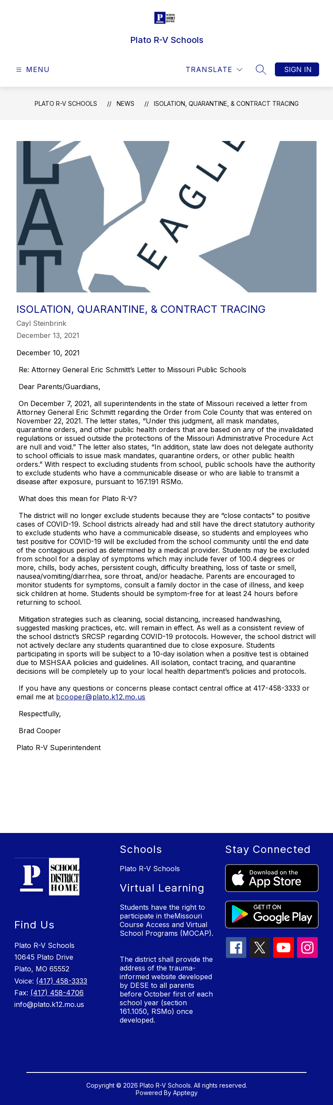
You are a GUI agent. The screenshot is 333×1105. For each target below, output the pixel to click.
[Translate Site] (214, 69)
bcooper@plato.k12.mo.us (100, 696)
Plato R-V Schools (66, 103)
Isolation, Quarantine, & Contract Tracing (226, 103)
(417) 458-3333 (61, 981)
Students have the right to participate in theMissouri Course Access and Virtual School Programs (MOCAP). (166, 920)
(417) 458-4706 (57, 992)
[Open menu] (32, 69)
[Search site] (261, 69)
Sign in (298, 69)
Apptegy (185, 1092)
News (125, 103)
